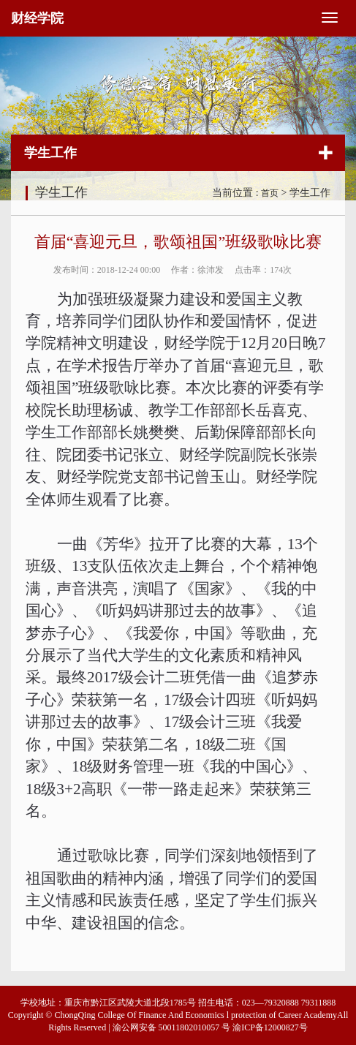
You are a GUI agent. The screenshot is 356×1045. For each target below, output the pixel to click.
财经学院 (37, 18)
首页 (270, 193)
